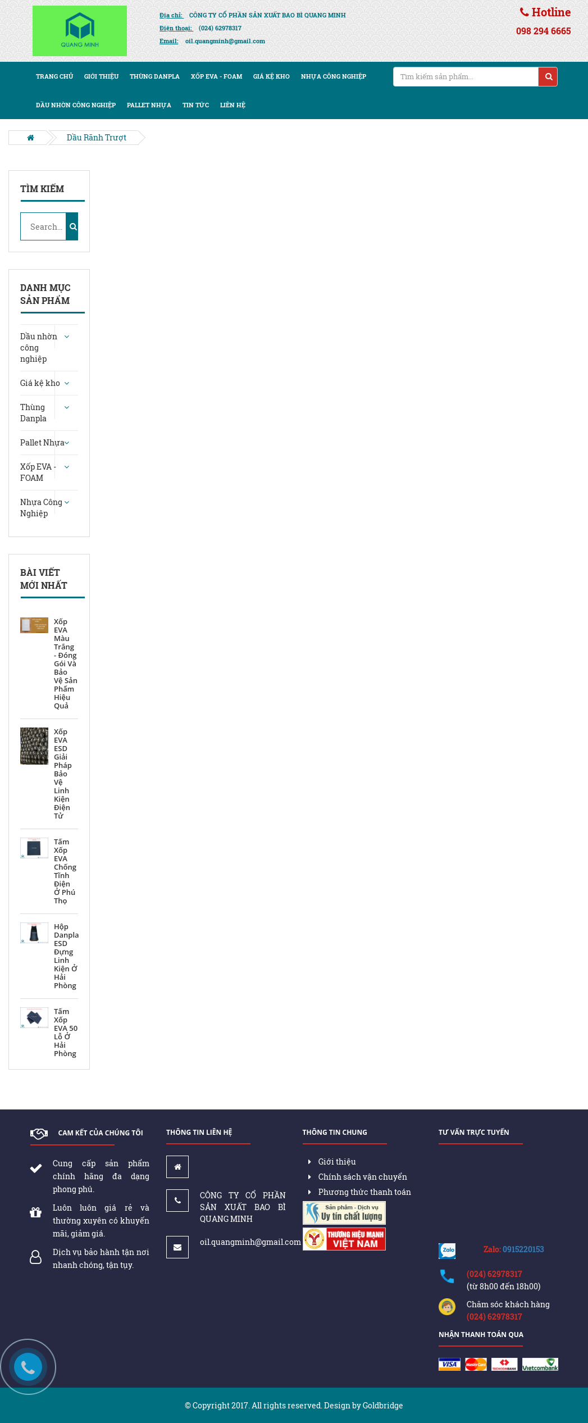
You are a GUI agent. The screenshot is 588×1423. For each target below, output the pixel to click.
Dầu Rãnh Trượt (96, 137)
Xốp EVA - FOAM (216, 76)
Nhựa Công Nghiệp (333, 76)
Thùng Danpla (155, 76)
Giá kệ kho (271, 76)
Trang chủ (54, 76)
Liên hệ (232, 105)
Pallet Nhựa (42, 442)
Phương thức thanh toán (359, 1191)
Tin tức (196, 105)
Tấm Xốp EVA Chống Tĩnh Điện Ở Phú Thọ (65, 871)
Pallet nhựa (149, 105)
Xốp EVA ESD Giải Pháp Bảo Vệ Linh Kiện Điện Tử (63, 774)
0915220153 (523, 1249)
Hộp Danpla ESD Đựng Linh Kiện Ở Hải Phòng (66, 956)
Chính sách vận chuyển (357, 1176)
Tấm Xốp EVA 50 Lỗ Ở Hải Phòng (66, 1032)
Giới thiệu (101, 76)
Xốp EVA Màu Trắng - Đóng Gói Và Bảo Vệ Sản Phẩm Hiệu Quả (66, 663)
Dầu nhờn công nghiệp (76, 105)
